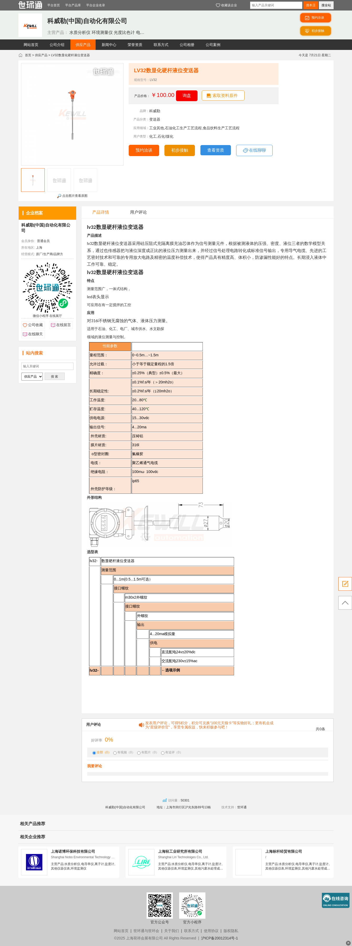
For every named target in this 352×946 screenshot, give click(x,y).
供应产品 (41, 55)
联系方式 (191, 931)
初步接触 (179, 150)
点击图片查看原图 (72, 196)
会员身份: (28, 241)
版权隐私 (231, 931)
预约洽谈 (144, 150)
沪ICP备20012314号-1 (219, 938)
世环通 (242, 807)
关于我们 (171, 931)
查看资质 (215, 150)
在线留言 (63, 325)
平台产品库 (73, 5)
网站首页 (121, 931)
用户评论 (138, 212)
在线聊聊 (254, 150)
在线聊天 (35, 334)
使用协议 (211, 931)
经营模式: (28, 254)
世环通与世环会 (146, 931)
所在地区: (28, 247)
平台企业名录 (95, 5)
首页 (28, 55)
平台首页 (53, 5)
